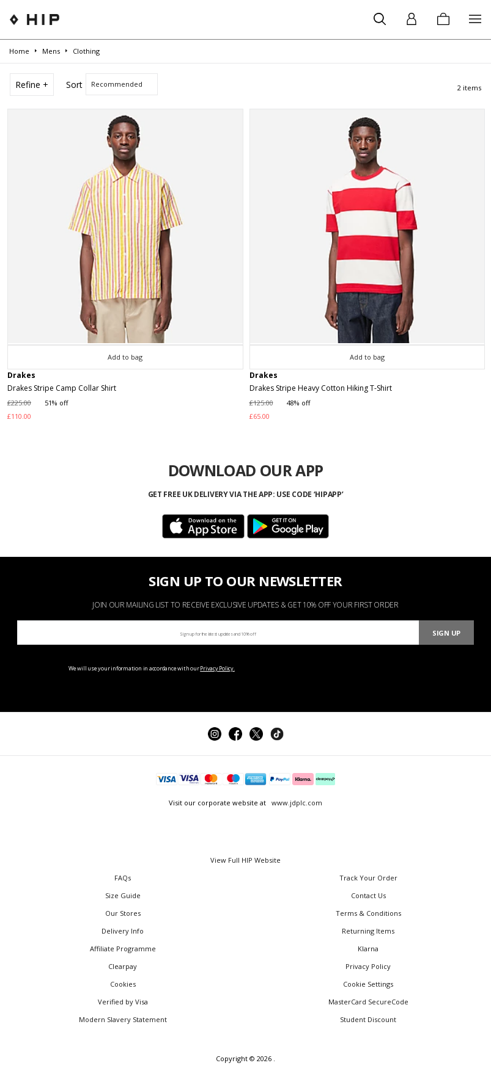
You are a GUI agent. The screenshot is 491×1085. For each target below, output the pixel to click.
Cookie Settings (368, 984)
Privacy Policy (368, 966)
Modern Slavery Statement (123, 1019)
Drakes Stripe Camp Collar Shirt (61, 388)
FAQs (122, 877)
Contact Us (368, 895)
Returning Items (368, 930)
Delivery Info (123, 930)
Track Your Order (368, 877)
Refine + (31, 84)
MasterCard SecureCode (368, 1001)
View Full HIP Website (245, 860)
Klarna (368, 948)
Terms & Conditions (368, 913)
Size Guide (123, 895)
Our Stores (123, 913)
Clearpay (122, 966)
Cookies (123, 984)
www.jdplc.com (296, 802)
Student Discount (368, 1019)
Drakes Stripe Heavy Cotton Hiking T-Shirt (320, 388)
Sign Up (446, 632)
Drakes (21, 375)
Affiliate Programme (123, 948)
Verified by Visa (123, 1001)
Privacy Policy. (217, 668)
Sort (74, 84)
